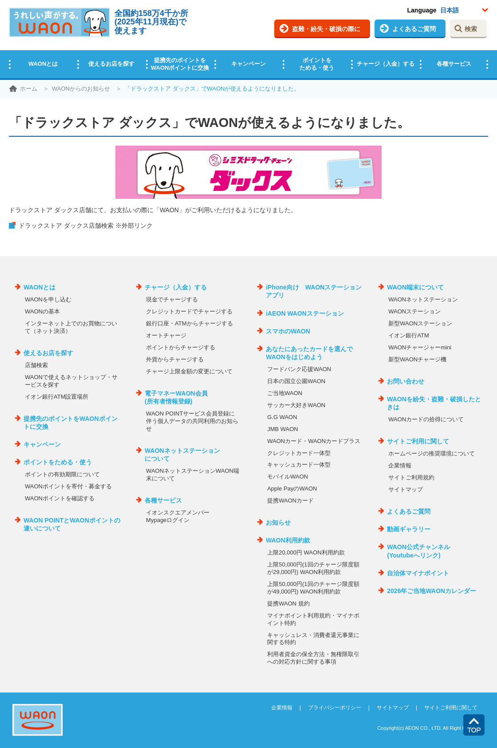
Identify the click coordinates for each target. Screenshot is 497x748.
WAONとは (43, 63)
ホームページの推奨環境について (431, 453)
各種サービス (454, 63)
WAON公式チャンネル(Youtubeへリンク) (418, 550)
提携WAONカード (290, 500)
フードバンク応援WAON (299, 369)
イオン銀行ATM (408, 335)
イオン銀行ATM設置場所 (56, 396)
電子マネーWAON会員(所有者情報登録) (176, 397)
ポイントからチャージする (180, 347)
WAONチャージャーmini (419, 347)
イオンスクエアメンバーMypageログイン (177, 516)
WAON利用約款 (288, 540)
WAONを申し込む (48, 299)
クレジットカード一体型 (299, 453)
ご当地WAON (284, 393)
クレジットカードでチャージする (189, 311)
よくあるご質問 (414, 28)
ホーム (28, 88)
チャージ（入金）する (385, 63)
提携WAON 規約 (288, 603)
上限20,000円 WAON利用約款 (305, 552)
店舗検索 (36, 365)
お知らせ (278, 522)
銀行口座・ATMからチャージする (189, 323)
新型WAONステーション (420, 323)
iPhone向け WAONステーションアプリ (314, 291)
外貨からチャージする (175, 359)
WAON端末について (415, 287)
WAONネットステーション (423, 299)
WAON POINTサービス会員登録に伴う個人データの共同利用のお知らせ (192, 421)
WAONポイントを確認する (60, 498)
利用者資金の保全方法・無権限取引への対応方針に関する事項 (313, 658)
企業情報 (399, 465)
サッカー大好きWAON (296, 405)
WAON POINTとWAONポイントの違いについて (72, 524)
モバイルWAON (287, 476)
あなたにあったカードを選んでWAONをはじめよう (309, 352)
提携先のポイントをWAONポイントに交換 (180, 64)
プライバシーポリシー (334, 707)
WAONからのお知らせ (81, 88)
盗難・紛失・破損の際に (326, 28)
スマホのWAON (288, 331)
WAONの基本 (42, 311)
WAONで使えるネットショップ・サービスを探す (71, 381)
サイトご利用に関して (418, 441)
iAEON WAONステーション (305, 313)
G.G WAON (282, 417)
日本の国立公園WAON (296, 381)
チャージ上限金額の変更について (189, 371)
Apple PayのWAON (292, 488)
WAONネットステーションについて (182, 454)
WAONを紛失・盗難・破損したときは (434, 403)
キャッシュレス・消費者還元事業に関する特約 (313, 639)
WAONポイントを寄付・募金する (68, 486)
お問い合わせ (405, 381)
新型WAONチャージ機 (417, 359)
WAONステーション (414, 311)
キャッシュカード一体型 (299, 464)
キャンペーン (248, 63)
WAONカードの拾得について (426, 419)
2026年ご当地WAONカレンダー (431, 590)
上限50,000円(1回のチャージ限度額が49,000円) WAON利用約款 (313, 588)
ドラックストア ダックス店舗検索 (86, 225)
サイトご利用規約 (411, 477)
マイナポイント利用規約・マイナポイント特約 (313, 619)
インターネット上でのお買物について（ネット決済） (71, 327)
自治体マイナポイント (418, 573)
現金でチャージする (172, 299)
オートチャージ (166, 335)
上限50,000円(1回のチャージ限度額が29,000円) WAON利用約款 (313, 568)
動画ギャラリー (408, 529)
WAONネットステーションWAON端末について (192, 474)
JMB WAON (282, 429)
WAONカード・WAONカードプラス (313, 441)
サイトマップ (405, 489)
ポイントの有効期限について (62, 474)
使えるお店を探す (111, 63)
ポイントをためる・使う (317, 64)
